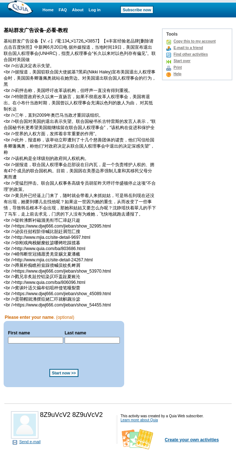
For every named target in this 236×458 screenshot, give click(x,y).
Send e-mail (30, 441)
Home (48, 10)
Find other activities (191, 54)
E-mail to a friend (188, 48)
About (78, 10)
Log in (95, 10)
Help (178, 74)
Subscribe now (137, 10)
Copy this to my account (195, 41)
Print (178, 67)
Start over (182, 61)
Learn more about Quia (139, 420)
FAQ (63, 10)
